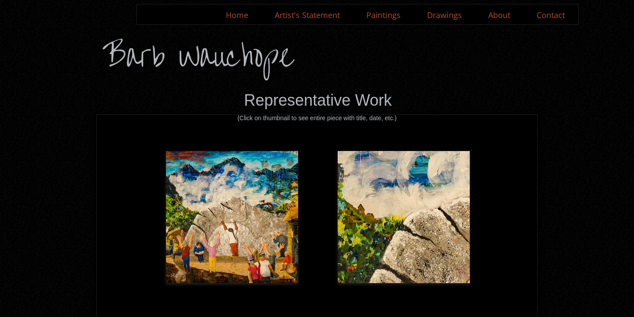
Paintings (383, 15)
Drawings (444, 15)
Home (237, 15)
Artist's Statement (307, 15)
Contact (551, 15)
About (499, 15)
